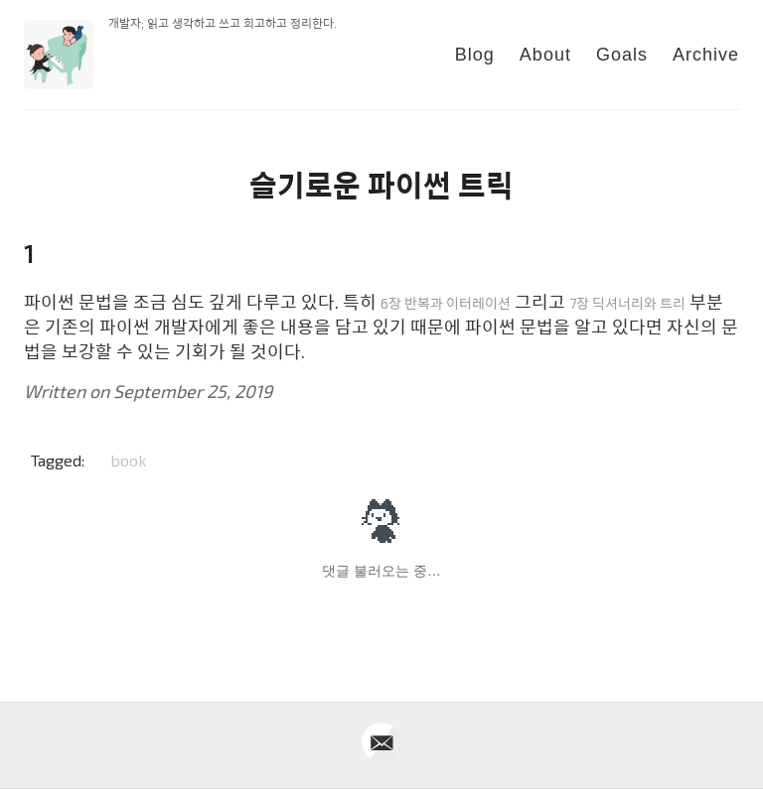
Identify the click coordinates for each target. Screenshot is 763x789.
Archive (706, 55)
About (545, 55)
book (128, 460)
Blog (475, 55)
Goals (622, 55)
